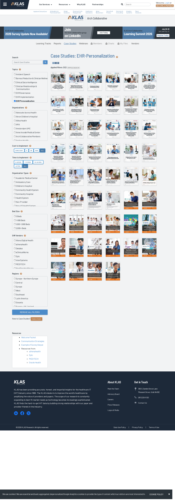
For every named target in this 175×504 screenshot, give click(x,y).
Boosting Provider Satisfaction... (63, 123)
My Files (123, 43)
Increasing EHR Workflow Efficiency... (138, 237)
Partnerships (97, 4)
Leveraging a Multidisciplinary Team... (88, 151)
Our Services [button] (45, 4)
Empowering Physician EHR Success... (63, 180)
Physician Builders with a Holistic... (63, 409)
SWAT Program (113, 351)
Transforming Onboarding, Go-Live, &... (88, 123)
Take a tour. (36, 319)
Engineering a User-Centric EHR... (113, 237)
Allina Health (21, 120)
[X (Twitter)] (29, 487)
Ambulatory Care (23, 182)
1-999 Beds (20, 220)
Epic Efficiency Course (63, 351)
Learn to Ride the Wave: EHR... (63, 323)
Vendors (135, 43)
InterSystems (22, 260)
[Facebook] (22, 487)
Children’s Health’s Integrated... (63, 94)
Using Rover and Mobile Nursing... (113, 209)
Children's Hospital (24, 186)
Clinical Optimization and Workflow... (88, 237)
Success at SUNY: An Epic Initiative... (88, 295)
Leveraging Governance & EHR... (139, 123)
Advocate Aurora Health (26, 112)
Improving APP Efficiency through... (113, 266)
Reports (57, 43)
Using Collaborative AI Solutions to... (113, 151)
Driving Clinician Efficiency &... (88, 94)
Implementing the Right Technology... (88, 180)
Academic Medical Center (27, 178)
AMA (18, 124)
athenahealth (21, 244)
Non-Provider (22, 202)
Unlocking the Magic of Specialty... (114, 94)
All (42, 150)
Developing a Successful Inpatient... (138, 151)
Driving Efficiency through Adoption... (139, 266)
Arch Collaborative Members (28, 136)
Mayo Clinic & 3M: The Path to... (113, 295)
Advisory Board (113, 467)
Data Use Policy (120, 500)
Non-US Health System (26, 206)
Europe (19, 286)
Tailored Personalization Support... (63, 295)
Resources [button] (64, 4)
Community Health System (27, 190)
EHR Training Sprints (139, 351)
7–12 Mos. (28, 162)
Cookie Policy (156, 494)
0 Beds (19, 216)
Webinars (83, 43)
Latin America (22, 298)
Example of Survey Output (32, 345)
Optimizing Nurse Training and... (63, 266)
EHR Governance (23, 93)
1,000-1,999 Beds (23, 224)
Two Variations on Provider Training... (113, 123)
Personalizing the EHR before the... (88, 438)
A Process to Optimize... (88, 380)
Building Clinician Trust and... (113, 180)
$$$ (36, 150)
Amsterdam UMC (23, 128)
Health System (22, 198)
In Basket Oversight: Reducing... (138, 295)
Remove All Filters (30, 312)
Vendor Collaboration (88, 408)
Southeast (20, 294)
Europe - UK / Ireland (25, 306)
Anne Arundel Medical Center (28, 132)
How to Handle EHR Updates (114, 380)
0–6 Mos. (18, 162)
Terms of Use (154, 500)
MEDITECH (20, 264)
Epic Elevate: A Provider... (113, 408)
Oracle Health (35, 362)
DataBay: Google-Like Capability (63, 380)
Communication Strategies (32, 341)
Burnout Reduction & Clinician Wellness (32, 78)
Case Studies (70, 43)
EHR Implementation (25, 97)
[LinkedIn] (16, 487)
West (18, 290)
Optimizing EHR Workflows (113, 323)
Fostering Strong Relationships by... (138, 180)
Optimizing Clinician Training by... (88, 209)
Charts (109, 43)
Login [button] (167, 2)
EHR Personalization (25, 101)
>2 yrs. (18, 166)
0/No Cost (19, 150)
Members (96, 43)
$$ (31, 150)
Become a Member (165, 6)
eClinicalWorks (22, 252)
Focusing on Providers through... (63, 237)
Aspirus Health (22, 140)
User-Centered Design (139, 408)
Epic (18, 256)
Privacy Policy (137, 500)
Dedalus (19, 248)
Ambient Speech (23, 74)
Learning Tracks (43, 43)
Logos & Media (113, 483)
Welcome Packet (28, 337)
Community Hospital (24, 194)
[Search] (137, 4)
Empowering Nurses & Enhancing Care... (63, 151)
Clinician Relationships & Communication (26, 87)
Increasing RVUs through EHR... (138, 438)
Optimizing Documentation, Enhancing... (63, 209)
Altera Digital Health (24, 240)
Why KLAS (81, 4)
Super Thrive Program (88, 351)
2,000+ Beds (21, 228)
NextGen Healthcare (25, 268)
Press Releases (113, 478)
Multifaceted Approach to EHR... (139, 380)
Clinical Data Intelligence (26, 82)
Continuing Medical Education (138, 323)
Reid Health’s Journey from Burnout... (138, 94)
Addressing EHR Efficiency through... (88, 266)
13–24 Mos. (38, 162)
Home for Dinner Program (113, 437)
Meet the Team (113, 462)
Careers (111, 473)
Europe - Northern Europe (27, 278)
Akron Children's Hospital (26, 116)
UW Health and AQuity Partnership (88, 323)
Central (19, 282)
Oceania (19, 302)
